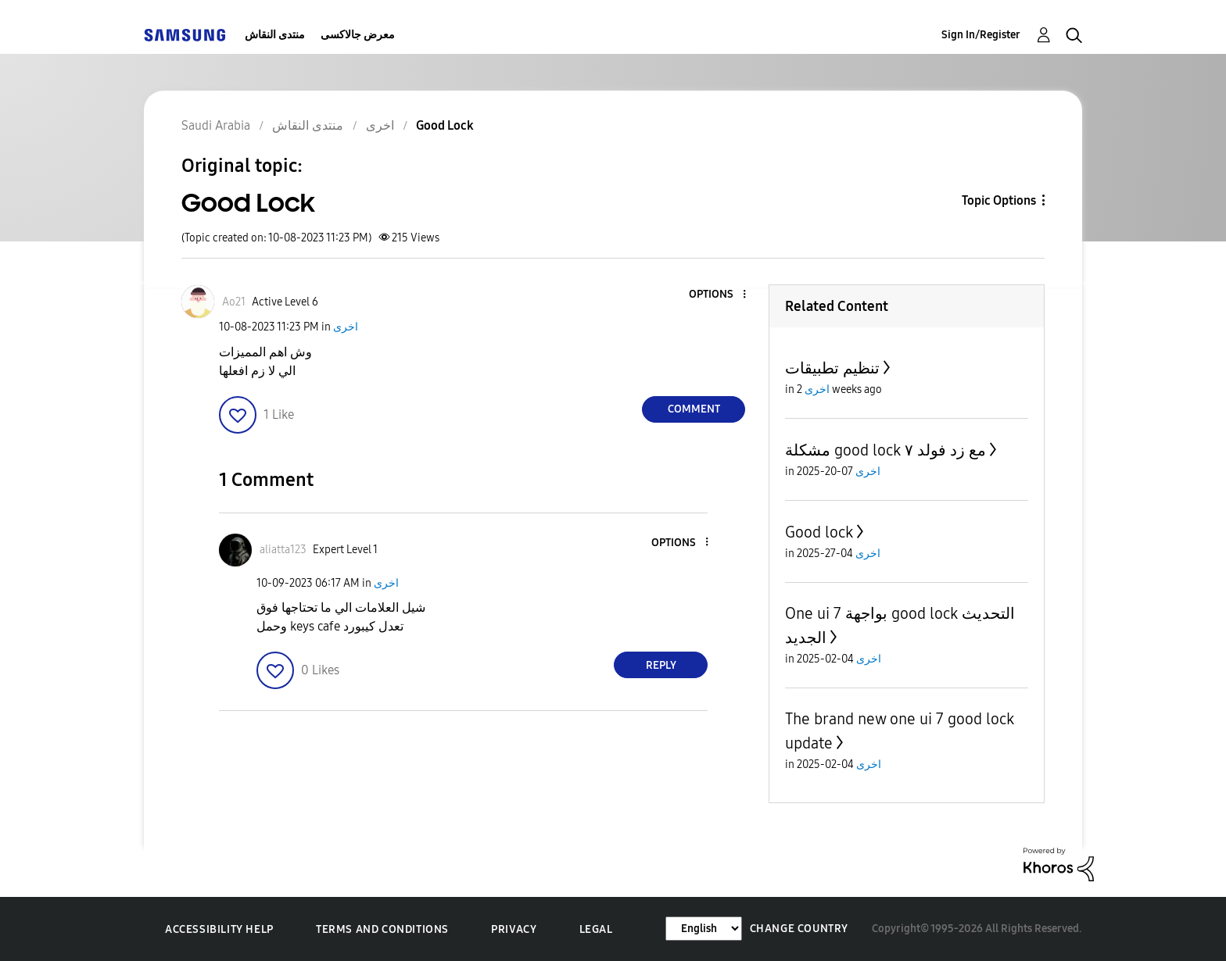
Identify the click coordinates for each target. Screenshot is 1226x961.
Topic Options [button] (999, 200)
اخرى (345, 327)
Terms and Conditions (382, 929)
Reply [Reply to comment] (661, 665)
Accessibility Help (219, 929)
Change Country (799, 928)
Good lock (819, 532)
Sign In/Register (980, 34)
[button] (718, 295)
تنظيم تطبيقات (832, 368)
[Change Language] (703, 928)
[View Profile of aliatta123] (283, 549)
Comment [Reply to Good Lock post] (694, 409)
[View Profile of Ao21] (234, 302)
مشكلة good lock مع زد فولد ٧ (885, 450)
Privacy (513, 929)
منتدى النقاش (275, 34)
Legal (596, 929)
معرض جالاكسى (358, 34)
